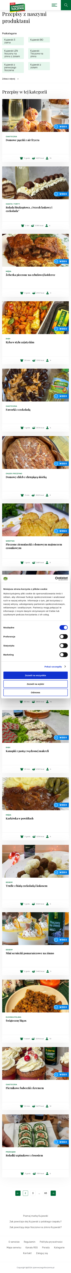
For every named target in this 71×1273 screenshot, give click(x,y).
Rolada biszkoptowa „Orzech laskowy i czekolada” (29, 209)
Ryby (8, 339)
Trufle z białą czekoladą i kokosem (26, 886)
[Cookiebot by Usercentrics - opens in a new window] (55, 579)
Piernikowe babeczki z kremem (25, 1088)
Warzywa (10, 541)
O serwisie (14, 1241)
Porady (46, 1247)
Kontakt (27, 1253)
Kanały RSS (32, 1247)
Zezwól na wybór (35, 684)
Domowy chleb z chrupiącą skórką (26, 477)
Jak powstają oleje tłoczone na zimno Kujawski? (35, 1227)
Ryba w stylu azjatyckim (20, 342)
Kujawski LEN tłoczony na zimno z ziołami (12, 53)
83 (45, 1193)
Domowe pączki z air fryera (22, 140)
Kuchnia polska (13, 1017)
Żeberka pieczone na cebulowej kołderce (30, 275)
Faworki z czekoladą (18, 409)
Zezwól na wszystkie (35, 675)
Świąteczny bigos (16, 1020)
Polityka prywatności (51, 1241)
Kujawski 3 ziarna (9, 41)
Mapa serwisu (14, 1247)
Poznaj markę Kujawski (35, 1215)
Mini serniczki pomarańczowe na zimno (30, 953)
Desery (9, 882)
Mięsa (8, 271)
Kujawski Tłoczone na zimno (36, 53)
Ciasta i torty (13, 204)
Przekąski (11, 1152)
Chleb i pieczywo (14, 474)
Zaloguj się (42, 1253)
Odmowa (35, 692)
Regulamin (29, 1241)
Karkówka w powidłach (19, 818)
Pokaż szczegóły (53, 666)
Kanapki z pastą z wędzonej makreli (27, 751)
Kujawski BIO (36, 39)
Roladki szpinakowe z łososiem (24, 1155)
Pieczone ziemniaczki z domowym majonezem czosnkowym (34, 546)
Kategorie (59, 1247)
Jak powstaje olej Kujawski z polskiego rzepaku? (35, 1221)
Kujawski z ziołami (35, 66)
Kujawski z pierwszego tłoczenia (10, 67)
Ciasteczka (11, 137)
